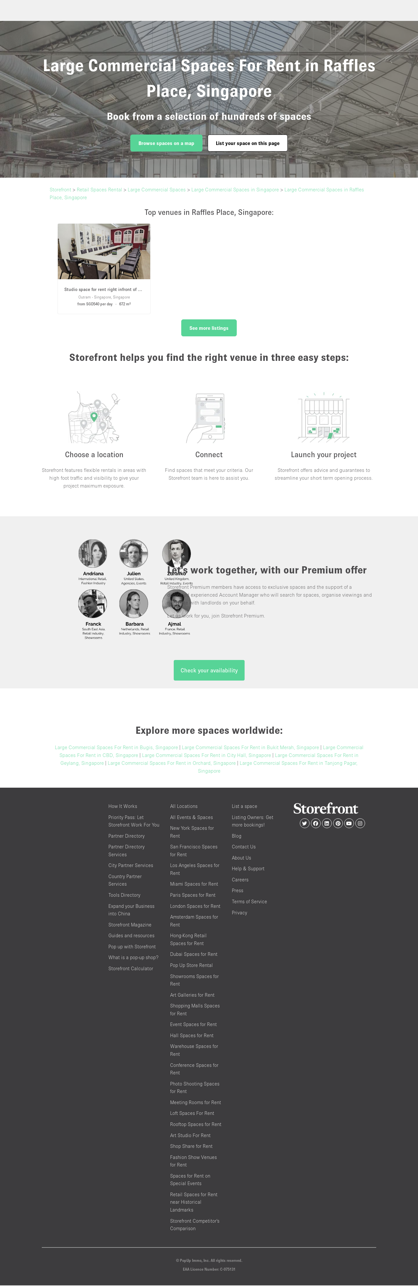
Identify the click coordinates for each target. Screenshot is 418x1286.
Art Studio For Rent (190, 1135)
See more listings (209, 328)
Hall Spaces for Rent (192, 1035)
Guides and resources (131, 936)
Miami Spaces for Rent (194, 884)
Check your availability (209, 670)
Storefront (60, 189)
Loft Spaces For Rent (192, 1114)
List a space (244, 806)
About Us (241, 858)
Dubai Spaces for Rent (193, 954)
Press (237, 891)
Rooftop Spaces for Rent (195, 1124)
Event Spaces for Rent (193, 1025)
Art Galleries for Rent (192, 995)
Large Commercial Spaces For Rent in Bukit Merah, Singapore (250, 747)
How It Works (122, 806)
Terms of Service (249, 902)
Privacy (239, 913)
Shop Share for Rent (191, 1146)
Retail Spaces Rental (99, 189)
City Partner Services (130, 866)
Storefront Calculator (130, 969)
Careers (240, 880)
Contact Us (244, 847)
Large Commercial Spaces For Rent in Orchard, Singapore (172, 763)
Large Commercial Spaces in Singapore (235, 189)
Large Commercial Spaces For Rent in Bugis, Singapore (116, 747)
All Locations (184, 806)
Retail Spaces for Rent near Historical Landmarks (193, 1202)
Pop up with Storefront (132, 947)
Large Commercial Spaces (157, 189)
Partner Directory (126, 836)
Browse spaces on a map (166, 143)
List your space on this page (248, 143)
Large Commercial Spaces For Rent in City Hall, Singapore (206, 755)
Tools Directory (124, 895)
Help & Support (248, 869)
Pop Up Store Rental (191, 965)
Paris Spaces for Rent (193, 895)
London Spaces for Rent (195, 906)
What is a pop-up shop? (133, 958)
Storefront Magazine (130, 925)
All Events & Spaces (191, 817)
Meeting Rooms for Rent (195, 1102)
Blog (236, 836)
